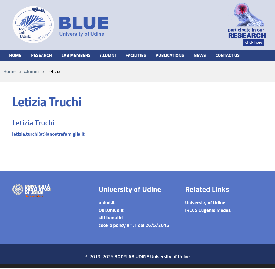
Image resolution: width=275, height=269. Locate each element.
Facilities (144, 55)
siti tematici (111, 218)
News (213, 55)
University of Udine (205, 203)
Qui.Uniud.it (111, 210)
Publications (181, 55)
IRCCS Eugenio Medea (208, 210)
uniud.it (107, 203)
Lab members (80, 55)
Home (15, 55)
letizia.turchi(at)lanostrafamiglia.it (48, 134)
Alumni (114, 55)
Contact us (242, 55)
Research (43, 55)
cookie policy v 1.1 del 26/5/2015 (134, 226)
